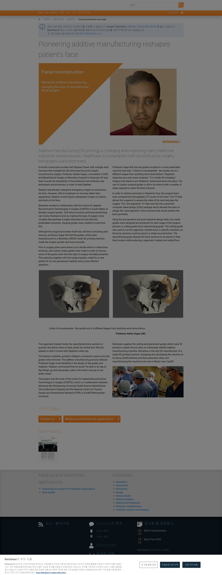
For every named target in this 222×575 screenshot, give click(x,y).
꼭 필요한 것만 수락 (170, 571)
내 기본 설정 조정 (148, 571)
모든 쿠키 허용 (191, 571)
